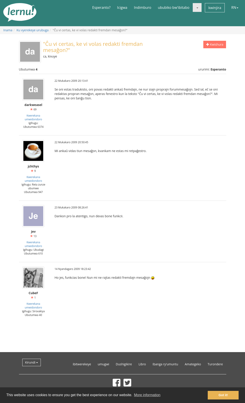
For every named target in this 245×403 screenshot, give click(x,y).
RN (234, 7)
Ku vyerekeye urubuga (33, 30)
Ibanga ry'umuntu (165, 364)
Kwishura (214, 44)
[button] (197, 7)
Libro (142, 364)
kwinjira (214, 7)
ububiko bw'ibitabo (173, 7)
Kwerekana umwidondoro (33, 117)
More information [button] (147, 395)
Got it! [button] (223, 395)
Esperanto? (101, 7)
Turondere (215, 364)
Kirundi (31, 362)
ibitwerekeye (82, 364)
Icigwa (122, 7)
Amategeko (193, 364)
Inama (7, 30)
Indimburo (142, 7)
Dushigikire (124, 364)
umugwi (103, 364)
